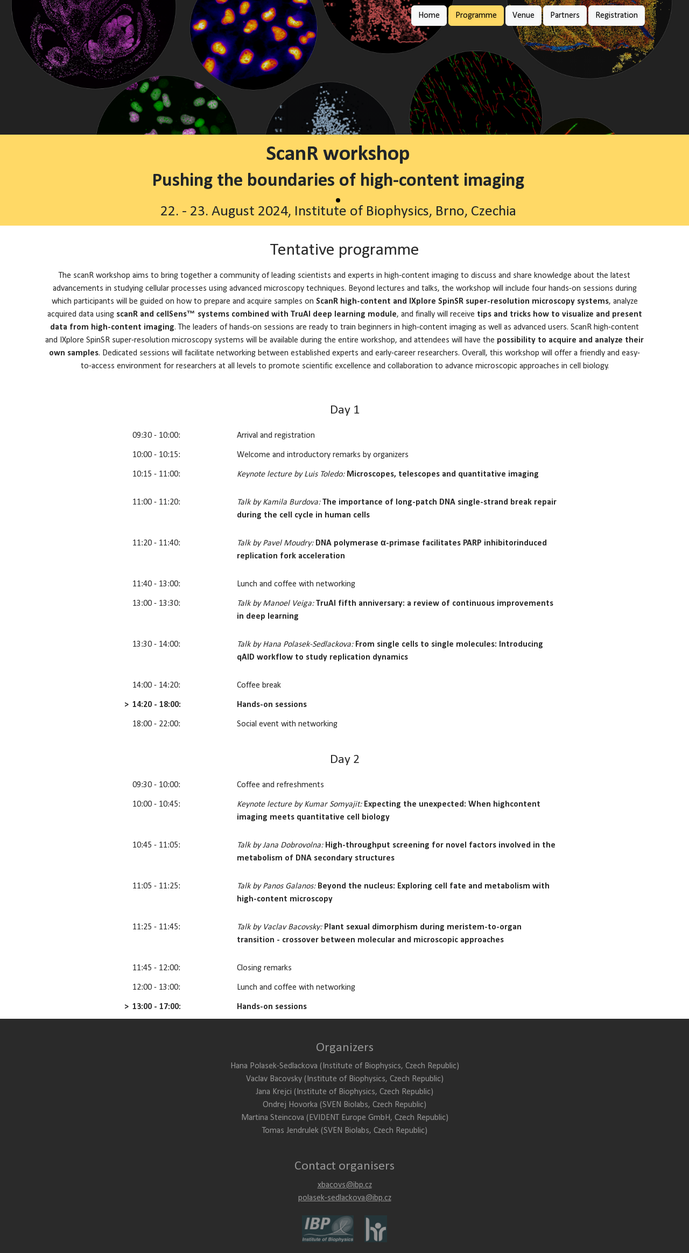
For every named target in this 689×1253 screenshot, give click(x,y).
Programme (476, 15)
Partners (565, 15)
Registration (616, 15)
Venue (523, 15)
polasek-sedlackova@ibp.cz (344, 1198)
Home (429, 15)
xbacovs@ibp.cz (345, 1185)
